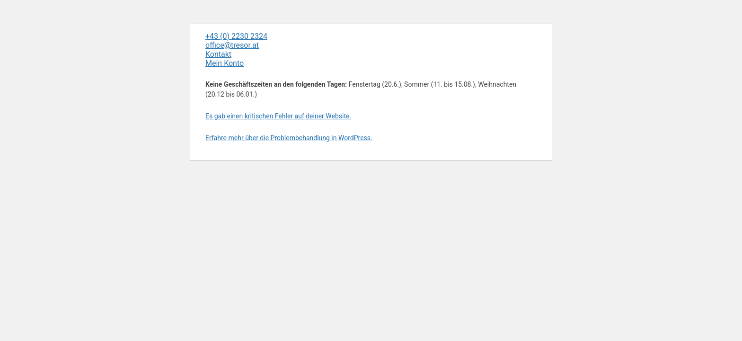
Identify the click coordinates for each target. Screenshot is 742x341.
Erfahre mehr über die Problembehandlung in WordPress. (288, 138)
